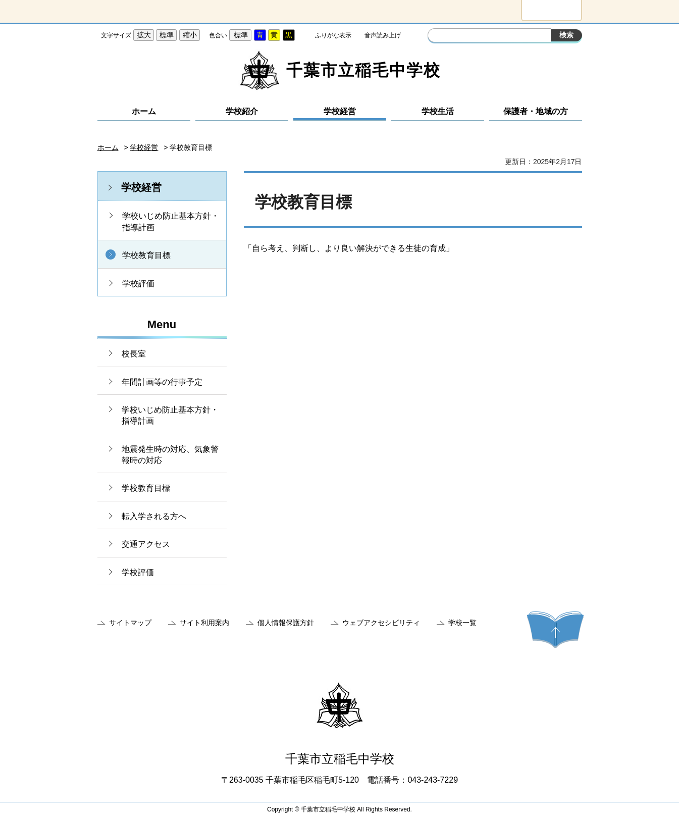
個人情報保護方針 (285, 623)
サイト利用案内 (204, 623)
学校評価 (138, 283)
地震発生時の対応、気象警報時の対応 (170, 455)
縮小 (190, 35)
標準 (167, 35)
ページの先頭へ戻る (555, 629)
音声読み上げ (382, 35)
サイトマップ (130, 623)
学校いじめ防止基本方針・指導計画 (170, 221)
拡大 (144, 35)
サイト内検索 (437, 36)
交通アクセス (146, 544)
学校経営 (340, 111)
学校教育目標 (146, 255)
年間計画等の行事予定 (162, 382)
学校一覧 (462, 623)
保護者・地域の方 (535, 111)
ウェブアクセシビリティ (381, 623)
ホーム (144, 111)
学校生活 (438, 111)
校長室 (134, 353)
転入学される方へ (154, 516)
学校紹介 (242, 111)
